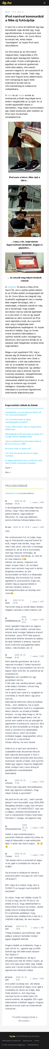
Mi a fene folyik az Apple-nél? (18, 448)
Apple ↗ (8, 468)
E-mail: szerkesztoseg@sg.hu (13, 1045)
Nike (9, 95)
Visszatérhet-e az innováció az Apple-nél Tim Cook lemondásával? (23, 413)
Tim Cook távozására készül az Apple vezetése (21, 454)
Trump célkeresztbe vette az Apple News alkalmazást (23, 428)
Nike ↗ (8, 472)
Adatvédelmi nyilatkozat (11, 1041)
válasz (35, 502)
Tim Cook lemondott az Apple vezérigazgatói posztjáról (18, 420)
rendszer (11, 287)
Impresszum (27, 1041)
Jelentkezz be (11, 493)
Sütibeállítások (33, 1045)
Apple (21, 95)
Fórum (36, 1041)
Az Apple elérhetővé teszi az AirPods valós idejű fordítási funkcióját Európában (23, 461)
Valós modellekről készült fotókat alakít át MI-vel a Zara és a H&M (23, 442)
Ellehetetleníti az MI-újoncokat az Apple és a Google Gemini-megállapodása (24, 435)
